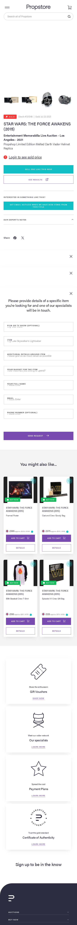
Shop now (38, 698)
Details (20, 548)
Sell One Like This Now (38, 169)
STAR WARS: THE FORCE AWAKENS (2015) (37, 126)
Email (10, 398)
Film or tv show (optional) (23, 325)
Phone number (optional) (22, 412)
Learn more (38, 747)
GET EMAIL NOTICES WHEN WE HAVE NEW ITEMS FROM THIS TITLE (38, 205)
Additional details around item (26, 354)
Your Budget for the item (22, 369)
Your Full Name (16, 383)
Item (9, 339)
